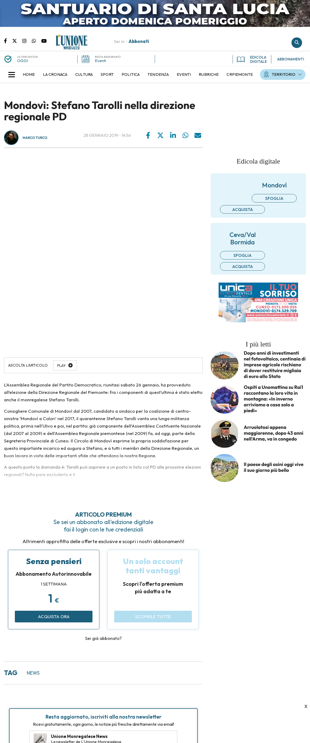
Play (61, 365)
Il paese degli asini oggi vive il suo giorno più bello (273, 467)
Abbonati (139, 41)
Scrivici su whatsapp (36, 40)
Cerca (296, 42)
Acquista (242, 209)
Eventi (100, 60)
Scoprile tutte (153, 616)
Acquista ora (54, 616)
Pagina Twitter (17, 40)
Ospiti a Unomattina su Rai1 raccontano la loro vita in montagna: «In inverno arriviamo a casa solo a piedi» (273, 399)
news (33, 673)
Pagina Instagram (27, 40)
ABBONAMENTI (290, 59)
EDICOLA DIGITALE (252, 59)
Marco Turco (35, 138)
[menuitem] (28, 74)
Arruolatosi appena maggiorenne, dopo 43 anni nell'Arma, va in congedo (273, 433)
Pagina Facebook (8, 40)
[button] (11, 74)
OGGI (22, 60)
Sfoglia (274, 198)
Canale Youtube (44, 40)
